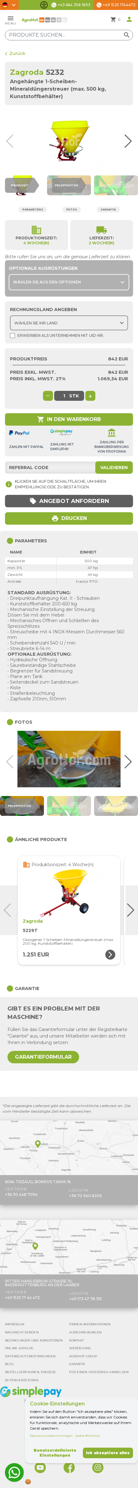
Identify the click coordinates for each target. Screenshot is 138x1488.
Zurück (15, 53)
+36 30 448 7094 (21, 1194)
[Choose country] (69, 322)
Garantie (108, 209)
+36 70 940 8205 (85, 1195)
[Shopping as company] (12, 335)
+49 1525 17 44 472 (22, 1297)
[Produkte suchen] (69, 35)
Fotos (71, 209)
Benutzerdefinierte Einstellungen (55, 1453)
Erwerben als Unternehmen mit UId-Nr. (57, 335)
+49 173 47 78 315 (85, 1298)
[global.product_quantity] (64, 396)
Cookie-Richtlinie (87, 1435)
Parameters (32, 209)
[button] (131, 141)
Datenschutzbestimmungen (51, 1435)
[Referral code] (69, 467)
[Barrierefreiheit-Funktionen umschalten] (44, 5)
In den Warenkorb (69, 419)
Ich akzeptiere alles (108, 1452)
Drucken (69, 518)
